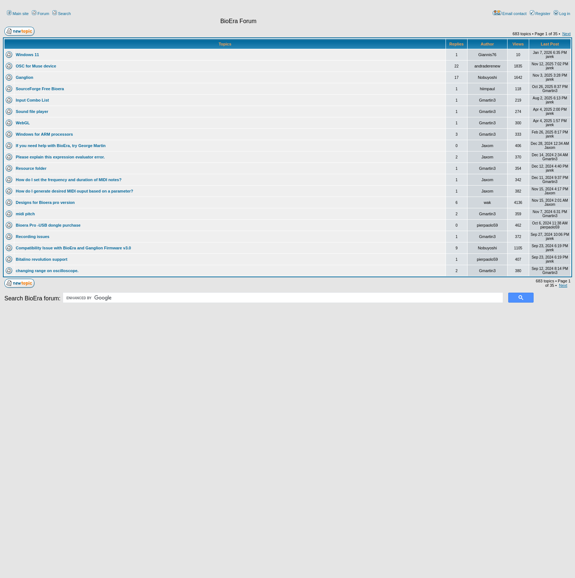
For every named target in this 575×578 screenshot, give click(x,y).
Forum (40, 13)
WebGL (23, 123)
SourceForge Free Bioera (40, 89)
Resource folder (31, 168)
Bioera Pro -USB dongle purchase (48, 225)
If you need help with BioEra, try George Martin (61, 145)
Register (540, 13)
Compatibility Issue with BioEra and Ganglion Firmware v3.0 (73, 248)
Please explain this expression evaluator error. (60, 157)
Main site (18, 13)
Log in (562, 13)
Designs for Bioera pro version (45, 202)
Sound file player (32, 111)
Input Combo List (32, 100)
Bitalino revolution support (41, 259)
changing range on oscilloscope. (47, 270)
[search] (282, 298)
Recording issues (33, 236)
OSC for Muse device (36, 66)
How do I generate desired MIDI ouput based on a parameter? (74, 191)
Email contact (510, 13)
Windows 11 (27, 54)
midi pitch (25, 214)
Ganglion (24, 77)
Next (566, 34)
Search (61, 13)
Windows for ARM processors (44, 134)
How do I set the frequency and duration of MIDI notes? (68, 180)
